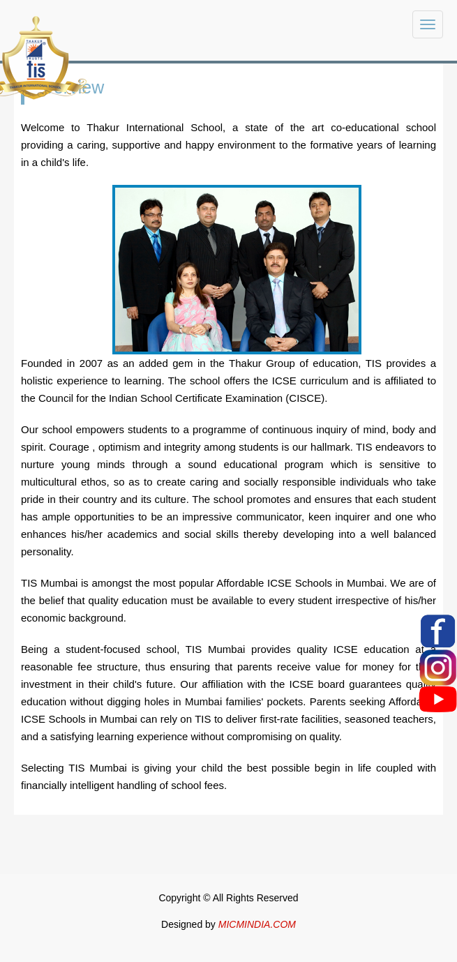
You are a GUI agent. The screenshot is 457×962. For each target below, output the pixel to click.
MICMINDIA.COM (257, 924)
